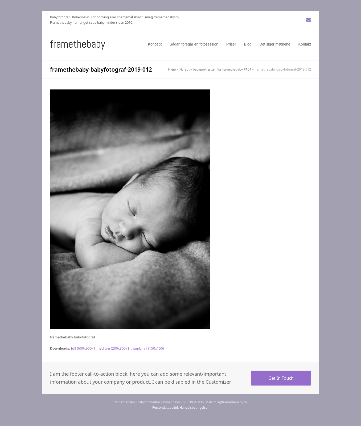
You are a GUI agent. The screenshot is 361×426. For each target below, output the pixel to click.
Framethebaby (77, 44)
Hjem (172, 69)
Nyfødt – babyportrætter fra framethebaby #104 (215, 69)
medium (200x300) (111, 348)
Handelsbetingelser (194, 407)
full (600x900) (82, 348)
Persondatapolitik (165, 407)
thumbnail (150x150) (147, 348)
